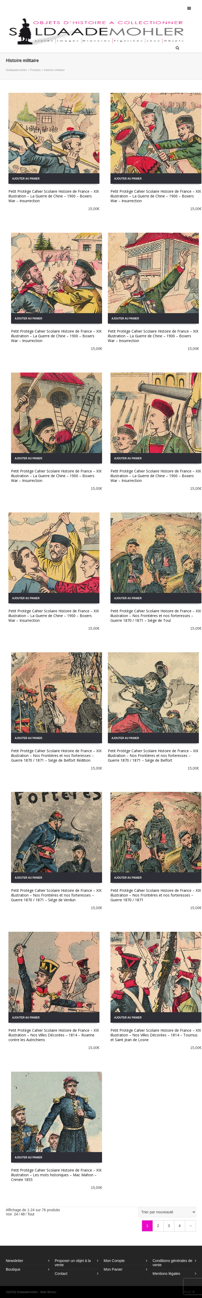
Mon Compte (114, 1261)
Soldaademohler (16, 70)
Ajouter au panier (25, 178)
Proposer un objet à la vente (73, 1263)
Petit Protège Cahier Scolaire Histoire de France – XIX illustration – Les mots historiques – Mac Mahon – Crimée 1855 (56, 1175)
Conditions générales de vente (172, 1263)
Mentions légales (166, 1273)
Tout (30, 1214)
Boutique (13, 1269)
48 (23, 1214)
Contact (61, 1273)
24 (16, 1214)
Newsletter (14, 1261)
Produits (35, 70)
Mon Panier (113, 1269)
